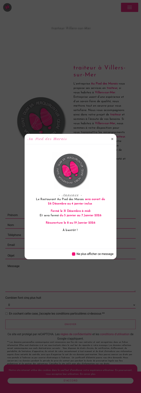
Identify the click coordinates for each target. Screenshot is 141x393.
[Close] (112, 139)
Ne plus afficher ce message (95, 254)
